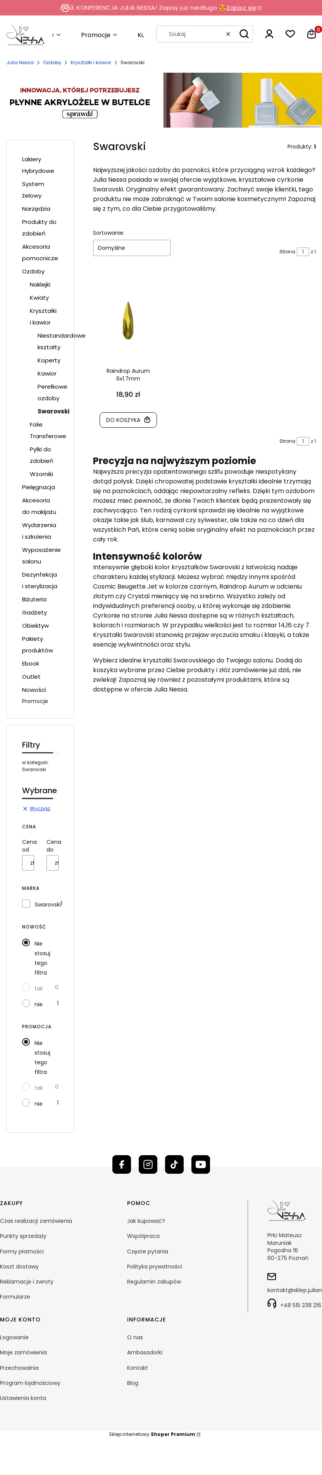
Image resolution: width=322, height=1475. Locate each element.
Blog (132, 1383)
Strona (287, 251)
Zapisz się (241, 7)
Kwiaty (39, 298)
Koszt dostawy (19, 1266)
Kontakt (137, 1368)
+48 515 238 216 (300, 1305)
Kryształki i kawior (91, 62)
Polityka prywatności (154, 1266)
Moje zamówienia (23, 1352)
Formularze (15, 1297)
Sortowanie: (108, 233)
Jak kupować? (146, 1221)
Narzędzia (36, 209)
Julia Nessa (20, 62)
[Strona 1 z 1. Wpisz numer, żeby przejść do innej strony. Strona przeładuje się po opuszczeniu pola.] (303, 252)
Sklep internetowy (152, 1434)
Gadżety (34, 612)
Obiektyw (35, 625)
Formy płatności (22, 1251)
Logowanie (14, 1337)
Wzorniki (41, 474)
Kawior (47, 373)
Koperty (49, 360)
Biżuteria (34, 599)
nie (38, 1004)
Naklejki (40, 284)
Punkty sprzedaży (23, 1236)
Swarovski (48, 904)
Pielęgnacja (38, 487)
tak (38, 988)
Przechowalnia (19, 1368)
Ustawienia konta (23, 1398)
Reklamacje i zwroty (26, 1282)
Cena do (53, 846)
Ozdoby (52, 62)
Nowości (34, 690)
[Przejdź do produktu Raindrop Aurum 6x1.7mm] (128, 320)
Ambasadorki (144, 1352)
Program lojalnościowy (30, 1383)
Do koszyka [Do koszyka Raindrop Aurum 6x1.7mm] (123, 420)
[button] (244, 34)
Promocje (35, 701)
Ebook (30, 663)
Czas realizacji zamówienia (36, 1221)
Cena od (29, 846)
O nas (135, 1337)
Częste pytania (147, 1251)
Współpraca (143, 1236)
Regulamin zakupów (154, 1282)
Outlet (31, 677)
